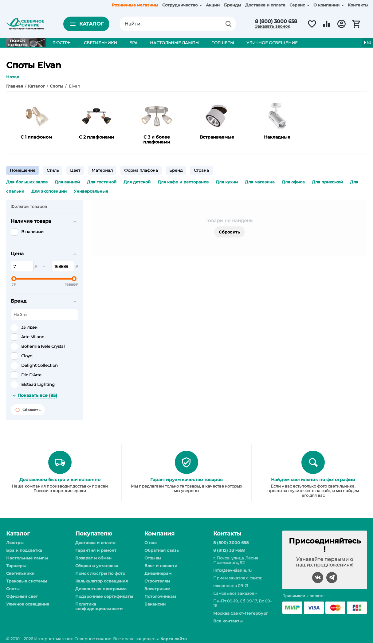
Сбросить (229, 231)
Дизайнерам (157, 573)
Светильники (20, 573)
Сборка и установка (96, 565)
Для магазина (260, 181)
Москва (221, 613)
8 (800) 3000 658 (276, 21)
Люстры (15, 542)
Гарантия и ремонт (95, 550)
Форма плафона (141, 170)
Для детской (137, 181)
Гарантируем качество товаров (186, 479)
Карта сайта (173, 638)
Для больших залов (27, 181)
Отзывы (152, 557)
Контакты (358, 4)
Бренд (176, 170)
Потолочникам (160, 596)
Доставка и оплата (265, 4)
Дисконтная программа (101, 588)
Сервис (297, 4)
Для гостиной (101, 181)
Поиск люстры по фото (100, 573)
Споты (13, 588)
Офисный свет (22, 596)
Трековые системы (26, 580)
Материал (102, 170)
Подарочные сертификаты (104, 596)
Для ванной (67, 181)
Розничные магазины (135, 4)
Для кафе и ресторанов (183, 181)
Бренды (232, 4)
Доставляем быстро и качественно (59, 479)
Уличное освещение (27, 604)
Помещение (22, 170)
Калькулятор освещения (101, 580)
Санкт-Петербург (249, 613)
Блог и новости (160, 565)
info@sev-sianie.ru (232, 570)
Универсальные (91, 191)
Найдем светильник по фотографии (313, 479)
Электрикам (157, 588)
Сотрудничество (180, 4)
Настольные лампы (27, 557)
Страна (201, 170)
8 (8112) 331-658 (229, 550)
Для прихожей (327, 181)
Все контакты (228, 620)
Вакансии (155, 604)
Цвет (75, 170)
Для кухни (227, 181)
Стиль (53, 170)
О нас (150, 542)
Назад (12, 76)
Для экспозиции (49, 191)
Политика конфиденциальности (99, 606)
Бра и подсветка (24, 550)
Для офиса (293, 181)
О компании (327, 4)
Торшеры (16, 565)
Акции (213, 4)
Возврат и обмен (93, 557)
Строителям (157, 580)
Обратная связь (161, 550)
